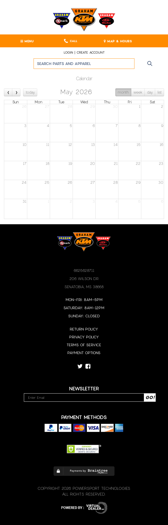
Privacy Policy (84, 337)
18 (47, 163)
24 (24, 182)
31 (24, 201)
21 (116, 163)
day (150, 92)
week (137, 92)
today (30, 92)
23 (161, 163)
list (160, 92)
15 (138, 144)
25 (47, 182)
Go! (151, 66)
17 (24, 163)
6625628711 (84, 270)
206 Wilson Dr (84, 278)
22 (138, 163)
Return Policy (84, 329)
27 (47, 106)
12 (70, 144)
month (123, 92)
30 (115, 106)
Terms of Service (84, 345)
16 (161, 144)
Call (70, 41)
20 (92, 163)
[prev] (8, 92)
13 (93, 144)
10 (24, 144)
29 (92, 106)
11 (47, 144)
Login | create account (84, 52)
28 (70, 106)
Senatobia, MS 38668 (84, 286)
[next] (16, 92)
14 (115, 144)
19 (70, 163)
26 (24, 106)
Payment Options (83, 352)
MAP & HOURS (118, 41)
